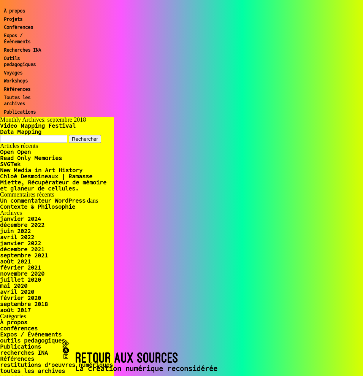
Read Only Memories (31, 158)
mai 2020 (13, 285)
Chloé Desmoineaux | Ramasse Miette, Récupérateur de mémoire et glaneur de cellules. (53, 182)
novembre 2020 (22, 273)
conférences (19, 328)
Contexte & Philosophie (37, 206)
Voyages (13, 73)
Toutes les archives (17, 101)
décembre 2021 (22, 249)
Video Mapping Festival (38, 125)
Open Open (15, 151)
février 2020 (20, 297)
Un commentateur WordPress (43, 200)
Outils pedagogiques (20, 62)
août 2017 (15, 310)
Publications (20, 112)
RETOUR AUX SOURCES (127, 357)
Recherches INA (22, 50)
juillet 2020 (20, 279)
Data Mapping (20, 131)
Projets (13, 19)
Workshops (16, 81)
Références (17, 89)
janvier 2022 (20, 243)
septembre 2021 (24, 255)
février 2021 (20, 267)
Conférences (18, 27)
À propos (14, 11)
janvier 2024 (20, 218)
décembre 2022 (22, 224)
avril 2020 (17, 291)
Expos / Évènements (17, 39)
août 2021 (15, 261)
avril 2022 (17, 237)
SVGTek (10, 164)
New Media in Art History (41, 170)
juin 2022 (15, 231)
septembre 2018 (24, 304)
